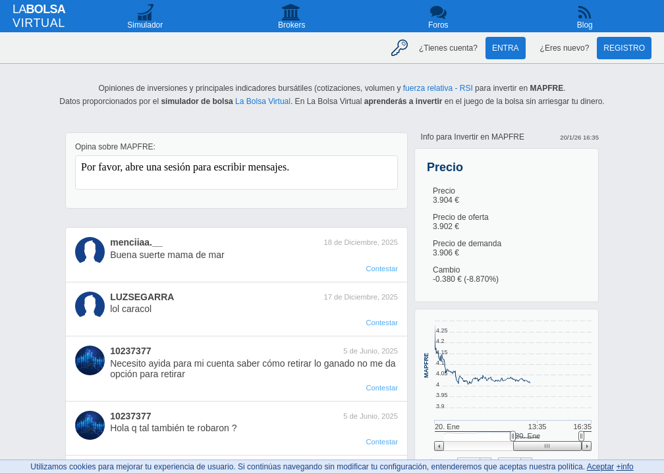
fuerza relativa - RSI (438, 88)
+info (624, 466)
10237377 (130, 351)
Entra (505, 48)
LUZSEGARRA (142, 297)
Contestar (382, 269)
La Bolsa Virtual (262, 101)
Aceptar (600, 466)
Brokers (291, 25)
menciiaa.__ (136, 242)
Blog (585, 25)
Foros (438, 25)
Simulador (145, 25)
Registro (624, 48)
